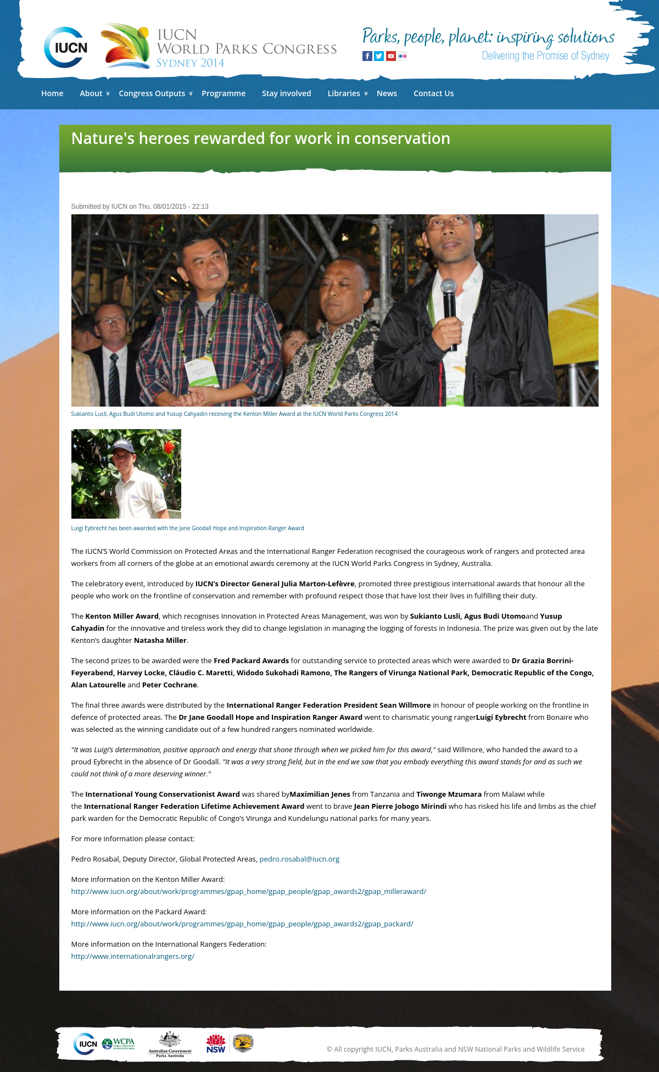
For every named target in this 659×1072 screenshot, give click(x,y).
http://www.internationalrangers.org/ (132, 956)
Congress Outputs (152, 93)
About (91, 93)
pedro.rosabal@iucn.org (299, 859)
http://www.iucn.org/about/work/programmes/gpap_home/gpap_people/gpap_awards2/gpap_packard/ (242, 924)
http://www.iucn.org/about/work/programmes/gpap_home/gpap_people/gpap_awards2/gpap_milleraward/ (249, 891)
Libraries (344, 93)
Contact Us (434, 93)
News (387, 93)
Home (52, 93)
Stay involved (286, 93)
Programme (223, 93)
